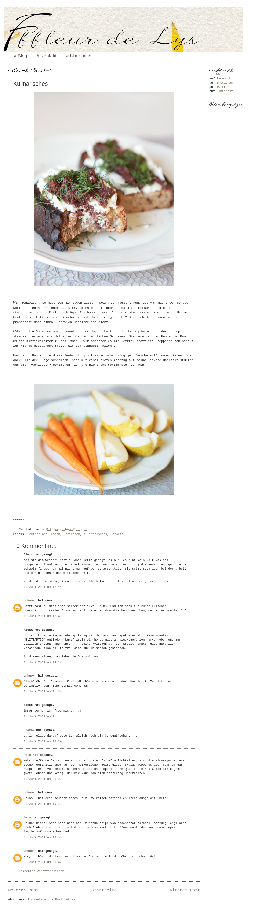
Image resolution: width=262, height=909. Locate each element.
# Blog (20, 55)
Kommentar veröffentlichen (41, 871)
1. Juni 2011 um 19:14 (43, 741)
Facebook (224, 78)
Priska (29, 730)
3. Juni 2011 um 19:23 (43, 804)
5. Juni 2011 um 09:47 (43, 862)
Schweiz (117, 534)
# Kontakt (47, 55)
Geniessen (72, 534)
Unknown (30, 600)
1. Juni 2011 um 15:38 (43, 691)
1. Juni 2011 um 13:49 (43, 616)
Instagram (225, 83)
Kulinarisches (95, 534)
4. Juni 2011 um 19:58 (43, 837)
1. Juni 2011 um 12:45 (43, 587)
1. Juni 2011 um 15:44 (43, 716)
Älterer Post (185, 890)
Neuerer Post (23, 890)
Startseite (104, 890)
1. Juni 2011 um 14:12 (43, 662)
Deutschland (37, 534)
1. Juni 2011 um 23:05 (43, 779)
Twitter (223, 87)
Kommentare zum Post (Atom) (51, 899)
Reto (27, 755)
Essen (55, 534)
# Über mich (78, 55)
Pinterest (225, 91)
